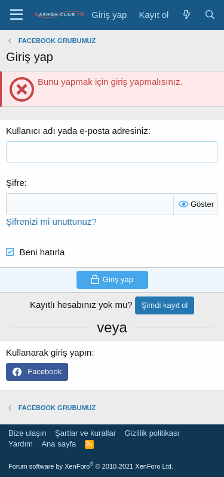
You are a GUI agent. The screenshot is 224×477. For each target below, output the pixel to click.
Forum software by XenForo (90, 466)
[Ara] (210, 15)
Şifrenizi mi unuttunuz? (51, 221)
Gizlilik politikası (151, 433)
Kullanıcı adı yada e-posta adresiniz (77, 131)
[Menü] (16, 15)
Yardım (20, 443)
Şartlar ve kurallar (85, 433)
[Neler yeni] (186, 15)
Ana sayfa (58, 443)
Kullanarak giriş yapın (48, 352)
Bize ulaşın (27, 433)
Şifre (15, 183)
